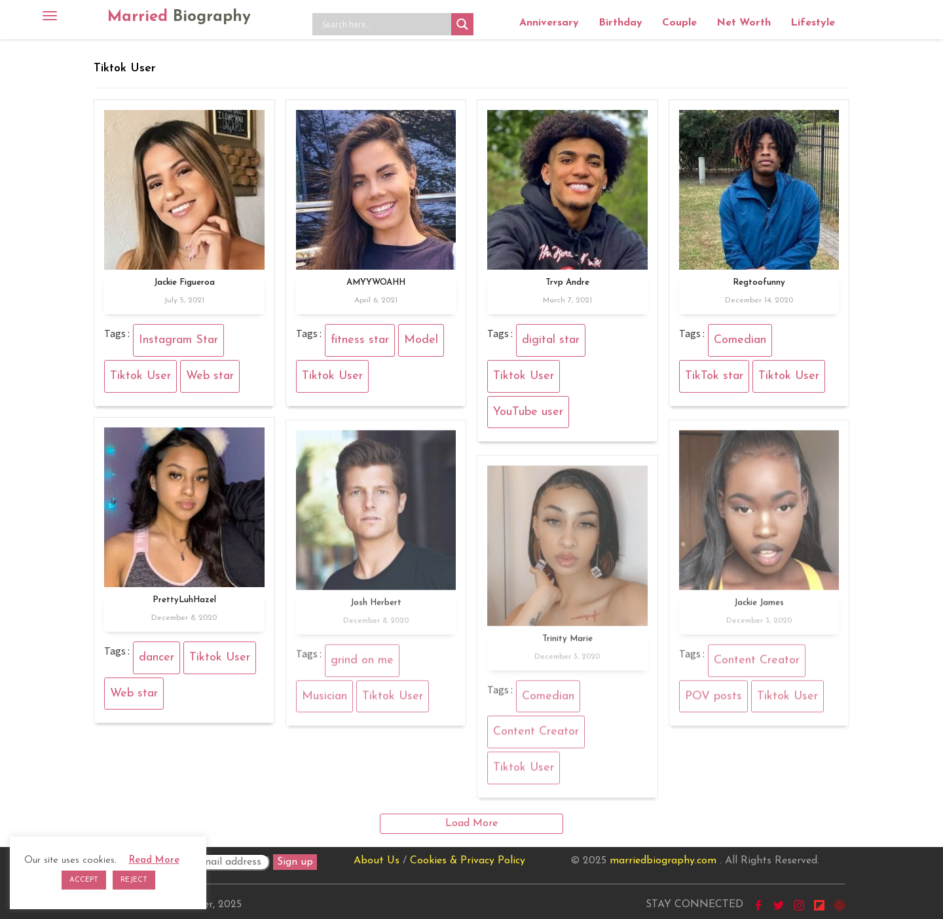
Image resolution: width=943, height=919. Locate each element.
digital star (551, 340)
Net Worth (743, 23)
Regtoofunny (759, 282)
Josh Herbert (375, 606)
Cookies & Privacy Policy (467, 861)
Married (179, 17)
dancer (156, 657)
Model (421, 340)
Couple (679, 23)
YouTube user (528, 412)
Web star (210, 376)
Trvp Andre (567, 282)
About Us (376, 861)
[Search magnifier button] (462, 24)
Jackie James (759, 606)
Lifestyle (812, 23)
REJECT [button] (133, 880)
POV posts (713, 699)
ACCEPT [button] (83, 880)
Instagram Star (178, 340)
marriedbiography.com (663, 861)
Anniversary (549, 23)
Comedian (740, 340)
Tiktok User (140, 376)
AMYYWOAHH (375, 282)
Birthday (620, 23)
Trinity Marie (567, 642)
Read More (154, 860)
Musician (324, 699)
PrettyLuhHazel (184, 600)
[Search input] (385, 24)
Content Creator (757, 664)
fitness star (360, 340)
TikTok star (714, 376)
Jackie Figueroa (184, 282)
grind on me (362, 664)
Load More (471, 823)
